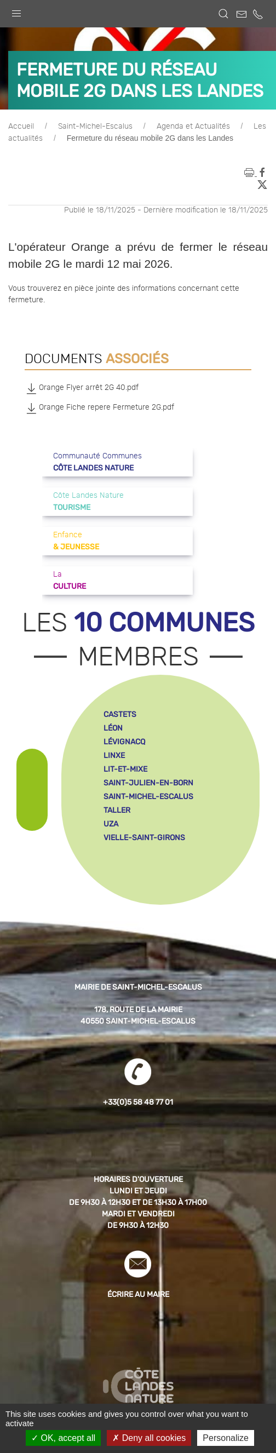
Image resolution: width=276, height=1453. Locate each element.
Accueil (21, 126)
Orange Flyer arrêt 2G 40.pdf (82, 388)
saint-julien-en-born (148, 783)
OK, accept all (63, 1438)
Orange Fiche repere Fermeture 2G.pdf (99, 408)
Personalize (226, 1438)
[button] (16, 11)
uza (111, 824)
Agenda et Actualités (193, 126)
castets (120, 714)
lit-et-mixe (125, 769)
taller (117, 810)
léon (113, 728)
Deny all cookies (149, 1438)
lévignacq (124, 741)
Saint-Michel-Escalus (95, 126)
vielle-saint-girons (144, 837)
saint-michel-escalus (148, 796)
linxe (114, 755)
